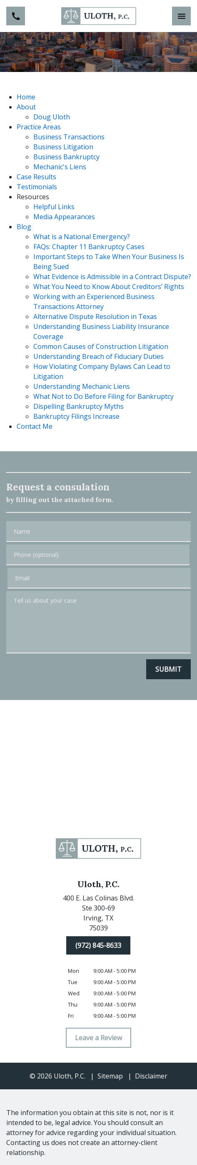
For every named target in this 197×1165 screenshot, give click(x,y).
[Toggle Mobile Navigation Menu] (181, 16)
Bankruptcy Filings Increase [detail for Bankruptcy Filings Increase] (76, 416)
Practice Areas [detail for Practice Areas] (39, 126)
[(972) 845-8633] (98, 945)
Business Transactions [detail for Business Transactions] (69, 136)
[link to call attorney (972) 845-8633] (15, 16)
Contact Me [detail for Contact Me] (34, 426)
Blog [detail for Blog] (24, 226)
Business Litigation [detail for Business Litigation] (63, 146)
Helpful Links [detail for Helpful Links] (54, 206)
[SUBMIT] (168, 669)
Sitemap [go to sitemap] (110, 1076)
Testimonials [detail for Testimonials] (37, 186)
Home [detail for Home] (26, 96)
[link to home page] (98, 16)
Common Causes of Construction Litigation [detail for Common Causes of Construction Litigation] (100, 346)
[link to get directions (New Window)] (98, 914)
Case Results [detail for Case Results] (36, 176)
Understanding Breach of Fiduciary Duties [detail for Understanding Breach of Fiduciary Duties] (98, 356)
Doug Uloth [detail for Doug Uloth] (51, 116)
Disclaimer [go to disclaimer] (151, 1076)
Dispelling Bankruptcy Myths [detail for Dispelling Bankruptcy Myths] (78, 406)
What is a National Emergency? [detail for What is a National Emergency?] (81, 236)
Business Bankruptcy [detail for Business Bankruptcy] (66, 156)
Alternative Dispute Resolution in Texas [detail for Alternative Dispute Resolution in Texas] (95, 316)
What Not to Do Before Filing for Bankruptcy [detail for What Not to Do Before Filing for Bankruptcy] (103, 396)
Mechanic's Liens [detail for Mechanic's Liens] (59, 166)
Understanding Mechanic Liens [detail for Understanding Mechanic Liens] (81, 386)
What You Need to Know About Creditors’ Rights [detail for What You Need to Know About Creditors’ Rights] (108, 286)
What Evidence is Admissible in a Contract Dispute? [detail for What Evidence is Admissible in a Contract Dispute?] (112, 276)
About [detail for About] (26, 106)
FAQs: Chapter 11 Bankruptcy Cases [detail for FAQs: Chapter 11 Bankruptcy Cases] (89, 246)
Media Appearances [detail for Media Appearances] (64, 216)
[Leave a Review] (98, 1038)
